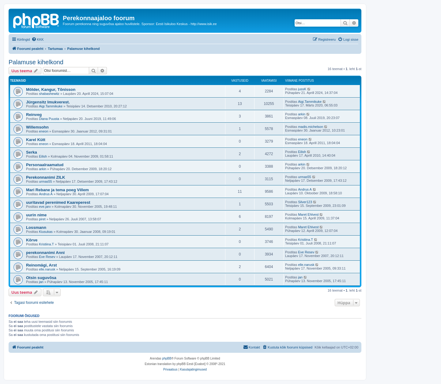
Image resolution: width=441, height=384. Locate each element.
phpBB (166, 358)
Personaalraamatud (44, 164)
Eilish (43, 156)
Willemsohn (37, 127)
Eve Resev (47, 257)
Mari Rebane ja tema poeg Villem (57, 190)
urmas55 (45, 181)
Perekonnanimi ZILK (45, 177)
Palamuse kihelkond (36, 62)
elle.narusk (47, 269)
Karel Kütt (35, 139)
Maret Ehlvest (308, 214)
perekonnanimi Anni (45, 252)
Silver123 (305, 202)
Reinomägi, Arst (41, 265)
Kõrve (31, 240)
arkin (301, 114)
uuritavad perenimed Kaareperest (58, 202)
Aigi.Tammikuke (50, 106)
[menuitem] (38, 39)
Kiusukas (46, 231)
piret (42, 219)
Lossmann (36, 227)
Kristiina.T (46, 244)
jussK (302, 89)
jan (41, 282)
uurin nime (36, 215)
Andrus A (46, 194)
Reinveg (34, 114)
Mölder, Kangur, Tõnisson (50, 89)
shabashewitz (49, 93)
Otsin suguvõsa (41, 277)
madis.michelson (310, 127)
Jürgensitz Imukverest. (48, 102)
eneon (43, 131)
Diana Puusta (49, 119)
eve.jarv (45, 206)
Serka (31, 152)
